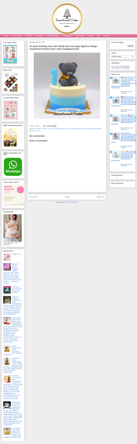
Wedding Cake (67, 36)
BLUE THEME (76, 128)
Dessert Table (80, 36)
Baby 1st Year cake (65, 128)
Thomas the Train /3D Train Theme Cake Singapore (16, 289)
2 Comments (124, 93)
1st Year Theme (17, 36)
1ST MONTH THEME (40, 128)
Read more (129, 91)
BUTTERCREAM (96, 128)
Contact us (107, 36)
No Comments (124, 111)
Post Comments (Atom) (71, 202)
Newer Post (33, 197)
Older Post (101, 197)
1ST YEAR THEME (53, 128)
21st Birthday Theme (53, 36)
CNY (98, 36)
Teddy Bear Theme (35, 131)
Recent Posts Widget (115, 169)
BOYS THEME (86, 128)
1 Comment (123, 147)
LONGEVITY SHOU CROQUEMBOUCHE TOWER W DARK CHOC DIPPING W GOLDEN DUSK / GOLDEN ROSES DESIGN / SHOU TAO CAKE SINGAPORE (13, 365)
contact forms (16, 254)
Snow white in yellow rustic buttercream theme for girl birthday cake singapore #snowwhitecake (12, 433)
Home (7, 36)
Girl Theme (28, 36)
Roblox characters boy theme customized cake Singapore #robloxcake (12, 350)
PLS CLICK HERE (117, 66)
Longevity (90, 36)
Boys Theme (39, 36)
